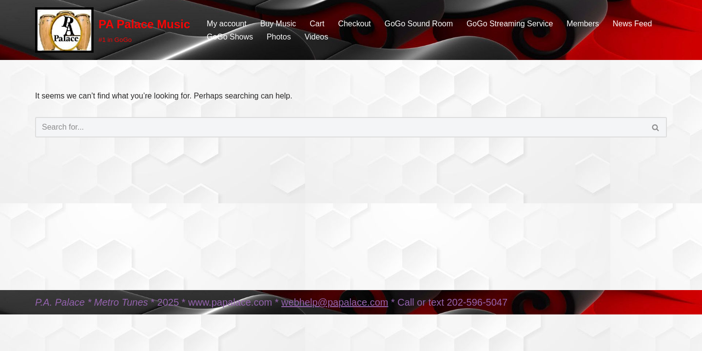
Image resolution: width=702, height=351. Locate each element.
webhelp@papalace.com (334, 314)
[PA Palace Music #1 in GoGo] (112, 30)
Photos (279, 37)
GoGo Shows (230, 37)
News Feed (633, 24)
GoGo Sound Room (419, 24)
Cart (317, 24)
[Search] (340, 127)
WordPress (122, 338)
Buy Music (278, 24)
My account (227, 24)
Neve (44, 338)
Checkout (354, 24)
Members (583, 24)
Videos (317, 37)
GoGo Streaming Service (510, 24)
